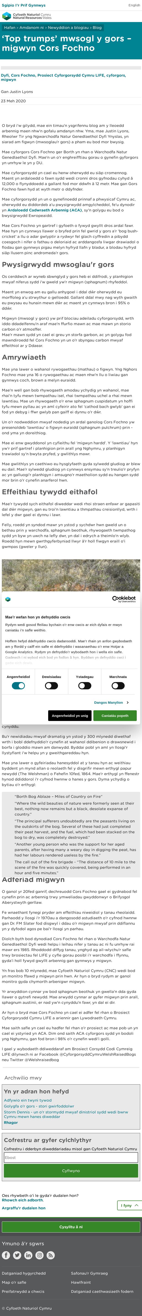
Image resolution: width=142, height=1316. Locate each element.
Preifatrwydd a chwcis (23, 1291)
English (134, 5)
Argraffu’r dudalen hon (23, 1208)
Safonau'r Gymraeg (89, 1273)
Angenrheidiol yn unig (70, 716)
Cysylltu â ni (71, 1227)
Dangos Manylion (108, 702)
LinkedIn (28, 1255)
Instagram (39, 1255)
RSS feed (51, 1255)
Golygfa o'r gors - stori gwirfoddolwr (39, 1106)
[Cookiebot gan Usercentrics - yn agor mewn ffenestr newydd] (123, 599)
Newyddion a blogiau (69, 27)
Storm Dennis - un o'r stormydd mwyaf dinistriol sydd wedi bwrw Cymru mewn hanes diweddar (66, 1114)
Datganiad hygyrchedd (24, 1273)
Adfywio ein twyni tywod (28, 1100)
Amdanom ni (31, 27)
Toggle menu (135, 16)
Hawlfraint (81, 1282)
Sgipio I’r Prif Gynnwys (23, 5)
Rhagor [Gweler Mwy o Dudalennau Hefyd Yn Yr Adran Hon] (11, 1122)
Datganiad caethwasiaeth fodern (102, 1291)
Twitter (17, 1255)
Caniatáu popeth (115, 716)
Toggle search (122, 16)
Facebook (6, 1255)
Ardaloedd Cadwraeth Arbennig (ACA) (45, 210)
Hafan (9, 27)
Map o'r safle (14, 1282)
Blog (97, 27)
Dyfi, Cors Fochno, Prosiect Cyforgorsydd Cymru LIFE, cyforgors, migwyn (63, 77)
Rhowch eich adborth (22, 1200)
